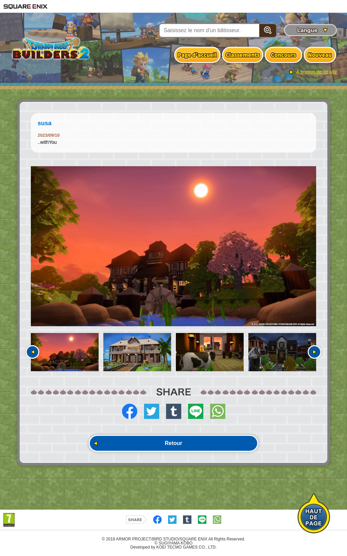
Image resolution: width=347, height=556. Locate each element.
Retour (173, 443)
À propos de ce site (316, 71)
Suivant (314, 352)
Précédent (32, 352)
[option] (173, 246)
